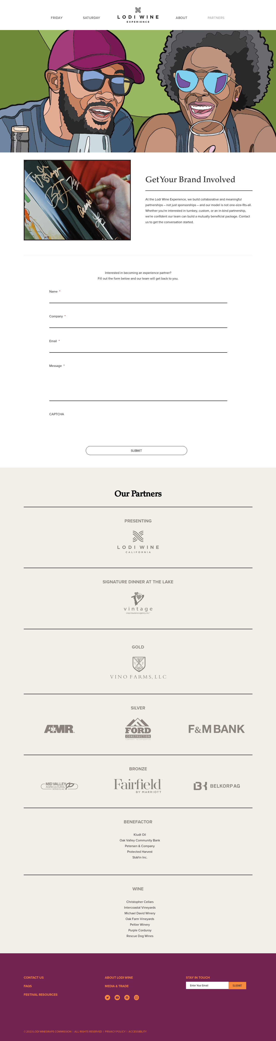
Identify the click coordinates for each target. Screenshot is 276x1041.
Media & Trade (117, 986)
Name (54, 291)
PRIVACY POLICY (115, 1031)
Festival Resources (41, 994)
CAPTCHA (56, 414)
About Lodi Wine (119, 977)
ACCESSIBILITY (138, 1031)
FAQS (28, 986)
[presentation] (80, 425)
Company (57, 316)
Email (54, 341)
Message (56, 366)
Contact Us (34, 977)
